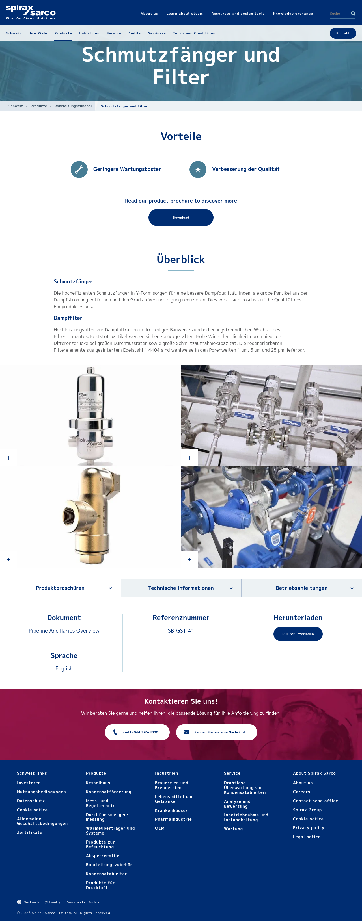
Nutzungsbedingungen (41, 791)
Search (353, 13)
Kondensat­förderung (109, 791)
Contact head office (315, 800)
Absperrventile (103, 855)
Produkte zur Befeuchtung (100, 844)
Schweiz (15, 105)
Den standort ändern (83, 902)
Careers (301, 791)
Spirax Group (307, 810)
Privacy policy (309, 827)
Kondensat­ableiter (106, 873)
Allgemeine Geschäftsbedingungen (42, 821)
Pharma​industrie (173, 819)
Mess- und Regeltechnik (100, 803)
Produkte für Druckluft (100, 885)
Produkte (39, 105)
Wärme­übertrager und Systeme (110, 831)
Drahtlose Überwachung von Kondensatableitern (246, 787)
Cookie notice (32, 810)
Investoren (29, 782)
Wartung (233, 828)
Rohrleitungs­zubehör (73, 105)
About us (303, 782)
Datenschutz (31, 800)
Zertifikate (29, 832)
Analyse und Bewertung (237, 804)
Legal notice (307, 836)
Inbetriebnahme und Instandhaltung (246, 817)
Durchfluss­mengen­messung (107, 817)
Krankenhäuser (171, 810)
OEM (160, 828)
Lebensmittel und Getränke (174, 799)
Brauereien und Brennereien (171, 785)
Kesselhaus (98, 782)
